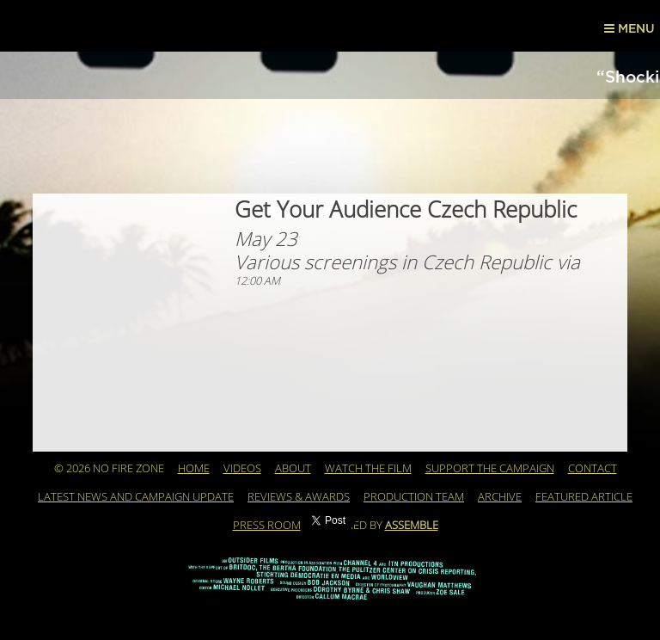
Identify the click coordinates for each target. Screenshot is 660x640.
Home (194, 469)
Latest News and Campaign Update (136, 497)
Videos (242, 469)
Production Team (414, 497)
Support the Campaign (489, 469)
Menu (629, 28)
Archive (500, 497)
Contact (592, 469)
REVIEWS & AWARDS (299, 497)
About (293, 469)
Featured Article (583, 497)
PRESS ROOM (267, 525)
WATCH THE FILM (368, 469)
